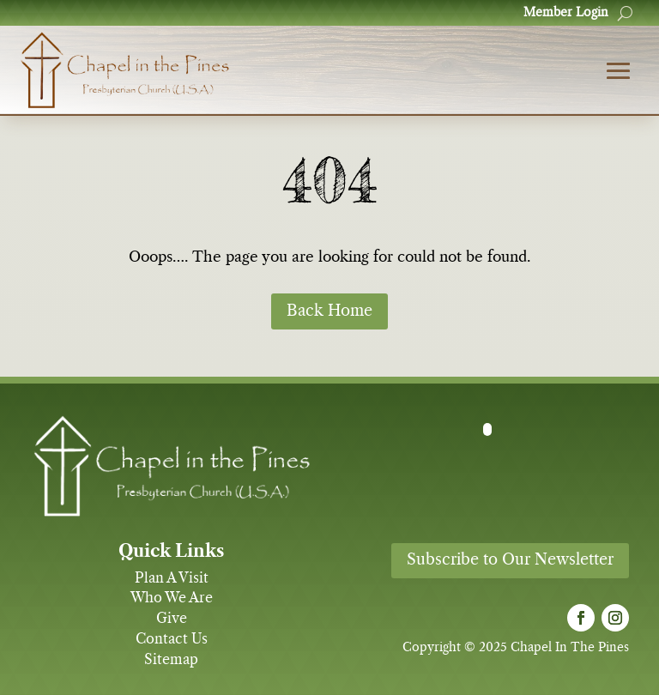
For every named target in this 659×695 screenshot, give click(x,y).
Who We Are (171, 598)
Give (171, 619)
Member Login (565, 13)
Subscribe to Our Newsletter (510, 560)
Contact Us (172, 639)
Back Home (329, 311)
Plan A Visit (172, 578)
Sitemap (171, 660)
